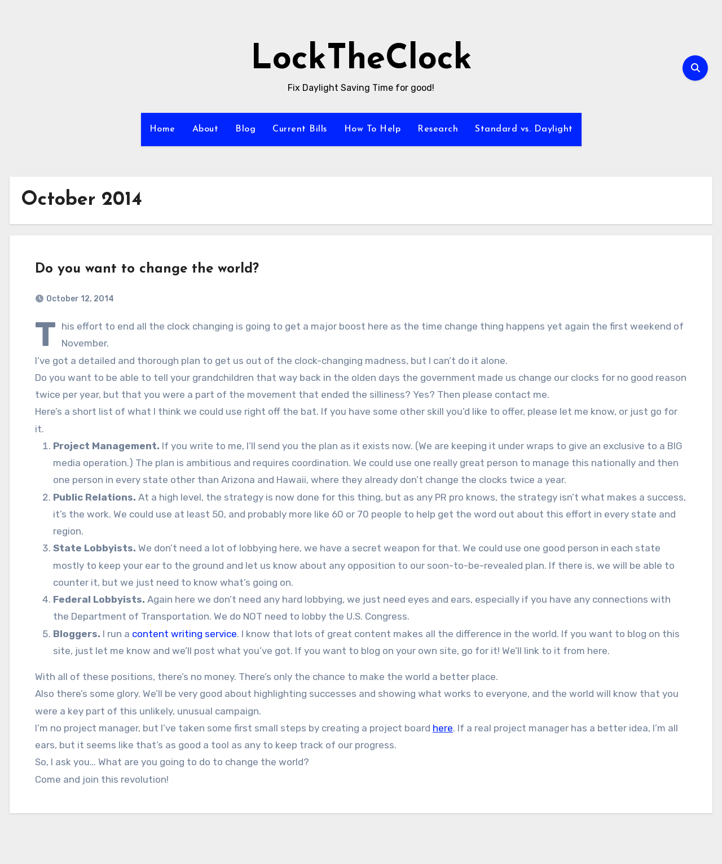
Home (162, 129)
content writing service (184, 633)
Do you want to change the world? (147, 269)
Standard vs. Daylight (524, 129)
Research (437, 129)
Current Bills (299, 129)
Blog (245, 129)
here (443, 728)
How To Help (372, 129)
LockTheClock (361, 60)
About (205, 129)
